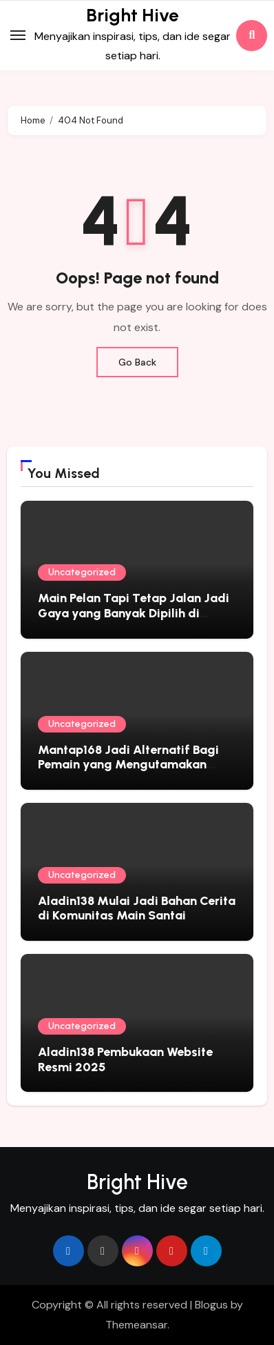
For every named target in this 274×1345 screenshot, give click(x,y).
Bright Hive (132, 15)
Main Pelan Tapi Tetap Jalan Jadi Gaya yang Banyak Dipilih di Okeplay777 (133, 612)
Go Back (137, 362)
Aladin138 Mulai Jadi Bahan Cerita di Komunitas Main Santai (136, 908)
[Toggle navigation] (18, 35)
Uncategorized (82, 572)
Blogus (211, 1304)
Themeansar (136, 1324)
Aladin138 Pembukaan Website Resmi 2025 (125, 1059)
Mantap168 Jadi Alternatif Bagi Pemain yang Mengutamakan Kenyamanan (128, 764)
